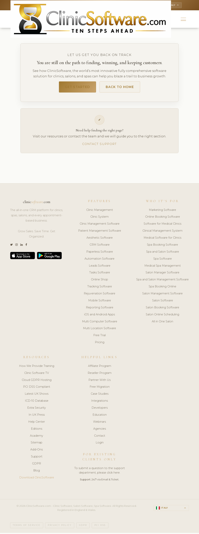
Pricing (99, 343)
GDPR (36, 464)
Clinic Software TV (36, 374)
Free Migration (100, 388)
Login (100, 444)
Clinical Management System (162, 232)
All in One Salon (162, 322)
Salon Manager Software (162, 274)
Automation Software (99, 260)
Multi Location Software (99, 329)
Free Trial (99, 336)
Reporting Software (99, 308)
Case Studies (99, 395)
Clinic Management (99, 211)
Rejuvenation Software (99, 294)
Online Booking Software (162, 218)
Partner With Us (99, 381)
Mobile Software (99, 301)
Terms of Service (26, 526)
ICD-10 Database (36, 402)
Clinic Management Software (100, 225)
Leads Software (99, 267)
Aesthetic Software (99, 239)
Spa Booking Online (162, 288)
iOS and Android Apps (99, 315)
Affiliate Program (99, 367)
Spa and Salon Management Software (162, 281)
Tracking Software (99, 288)
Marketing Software (162, 211)
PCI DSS (100, 526)
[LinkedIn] (21, 246)
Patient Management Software (99, 232)
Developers (100, 409)
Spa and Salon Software (162, 253)
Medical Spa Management (162, 267)
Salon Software (162, 301)
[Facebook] (26, 246)
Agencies (99, 430)
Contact (99, 437)
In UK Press (37, 416)
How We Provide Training (36, 367)
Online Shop (99, 281)
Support (36, 458)
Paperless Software (99, 253)
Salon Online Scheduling (162, 315)
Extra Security (36, 409)
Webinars (99, 423)
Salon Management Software (162, 294)
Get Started (76, 88)
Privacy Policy (60, 526)
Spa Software (162, 260)
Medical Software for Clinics (162, 239)
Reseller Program (100, 374)
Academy (36, 437)
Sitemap (36, 444)
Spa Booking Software (162, 246)
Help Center (36, 423)
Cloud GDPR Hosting (36, 381)
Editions (36, 430)
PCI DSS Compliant (36, 388)
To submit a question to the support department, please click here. (99, 472)
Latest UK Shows (36, 395)
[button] (183, 19)
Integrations (99, 402)
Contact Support (99, 145)
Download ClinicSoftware (36, 478)
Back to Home (121, 88)
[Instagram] (16, 246)
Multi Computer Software (99, 322)
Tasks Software (99, 274)
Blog (36, 471)
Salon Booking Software (162, 308)
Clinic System (99, 218)
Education (100, 416)
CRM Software (100, 246)
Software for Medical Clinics (162, 225)
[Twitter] (11, 246)
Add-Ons (36, 451)
